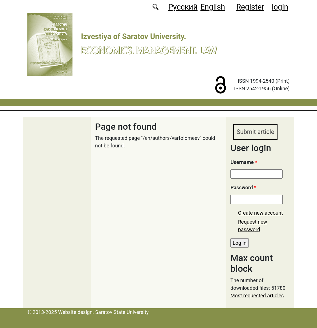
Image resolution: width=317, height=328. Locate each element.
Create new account (260, 213)
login (280, 7)
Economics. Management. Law (149, 50)
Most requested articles (257, 295)
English (213, 7)
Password (243, 187)
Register (250, 7)
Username (243, 162)
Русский (183, 7)
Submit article (255, 131)
